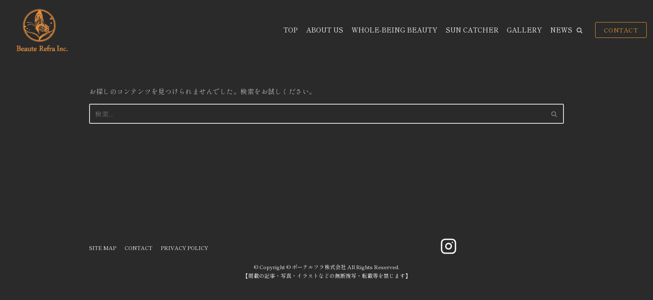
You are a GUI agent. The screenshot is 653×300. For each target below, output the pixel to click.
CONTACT (621, 29)
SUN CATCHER (472, 30)
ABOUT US (324, 30)
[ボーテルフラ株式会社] (41, 30)
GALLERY (524, 30)
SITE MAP (102, 248)
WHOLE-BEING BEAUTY (394, 30)
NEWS (561, 30)
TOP (290, 30)
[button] (579, 30)
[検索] (317, 114)
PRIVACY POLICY (184, 248)
